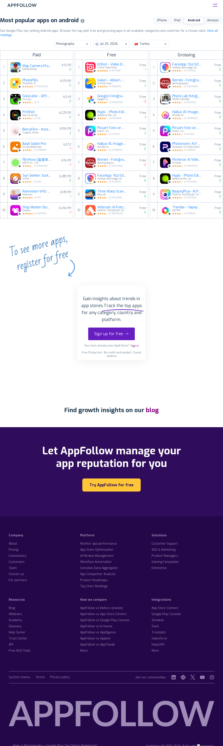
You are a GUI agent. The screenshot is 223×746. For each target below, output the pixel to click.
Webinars (15, 614)
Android (194, 20)
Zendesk (158, 620)
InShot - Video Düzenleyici (112, 64)
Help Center (17, 632)
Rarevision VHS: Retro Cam (37, 191)
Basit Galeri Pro (34, 144)
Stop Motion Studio (37, 207)
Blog (12, 608)
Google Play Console (166, 614)
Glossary (15, 626)
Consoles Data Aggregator (99, 568)
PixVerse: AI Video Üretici (186, 160)
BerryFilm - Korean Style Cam (37, 129)
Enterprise (159, 568)
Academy (15, 620)
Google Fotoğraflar (112, 96)
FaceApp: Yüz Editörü (112, 175)
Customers (17, 562)
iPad (177, 20)
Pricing (13, 550)
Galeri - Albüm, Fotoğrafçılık (112, 80)
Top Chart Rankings (94, 586)
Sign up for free (111, 333)
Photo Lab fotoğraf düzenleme (186, 96)
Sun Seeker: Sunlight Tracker (37, 175)
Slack (155, 626)
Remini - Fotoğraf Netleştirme (112, 160)
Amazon (213, 20)
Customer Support (165, 544)
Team (13, 568)
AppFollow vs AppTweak (97, 644)
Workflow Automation (96, 562)
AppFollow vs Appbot (95, 638)
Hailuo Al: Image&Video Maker (112, 144)
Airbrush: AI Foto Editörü (112, 207)
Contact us (16, 574)
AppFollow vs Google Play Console (104, 620)
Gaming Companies (165, 562)
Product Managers (165, 556)
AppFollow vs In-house (96, 626)
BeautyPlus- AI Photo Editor (186, 191)
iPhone (162, 20)
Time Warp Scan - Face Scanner (112, 191)
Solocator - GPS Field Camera (37, 96)
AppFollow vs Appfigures (98, 632)
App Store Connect (165, 608)
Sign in (135, 346)
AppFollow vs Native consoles (101, 608)
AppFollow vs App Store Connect (103, 614)
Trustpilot (159, 632)
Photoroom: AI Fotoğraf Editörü (186, 144)
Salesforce (159, 638)
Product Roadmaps (94, 580)
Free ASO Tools (20, 651)
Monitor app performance (98, 544)
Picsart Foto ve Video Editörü (112, 128)
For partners (18, 580)
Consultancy (17, 556)
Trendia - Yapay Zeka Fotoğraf (186, 207)
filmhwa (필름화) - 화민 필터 (37, 160)
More (84, 651)
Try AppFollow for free (111, 485)
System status (19, 677)
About (13, 544)
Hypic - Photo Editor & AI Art (112, 112)
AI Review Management (97, 556)
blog (152, 410)
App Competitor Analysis (98, 574)
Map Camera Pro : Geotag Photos (37, 66)
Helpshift (158, 644)
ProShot (28, 112)
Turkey (150, 44)
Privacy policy (60, 677)
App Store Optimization (96, 550)
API (11, 644)
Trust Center (18, 638)
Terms (40, 677)
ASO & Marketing (164, 550)
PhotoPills (30, 80)
